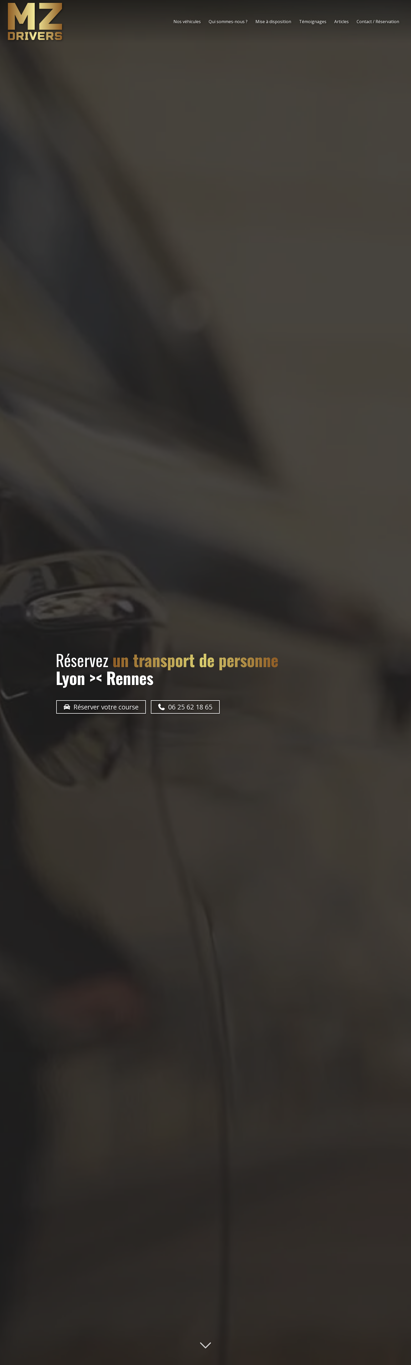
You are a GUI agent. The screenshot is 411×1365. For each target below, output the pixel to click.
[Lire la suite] (205, 1346)
